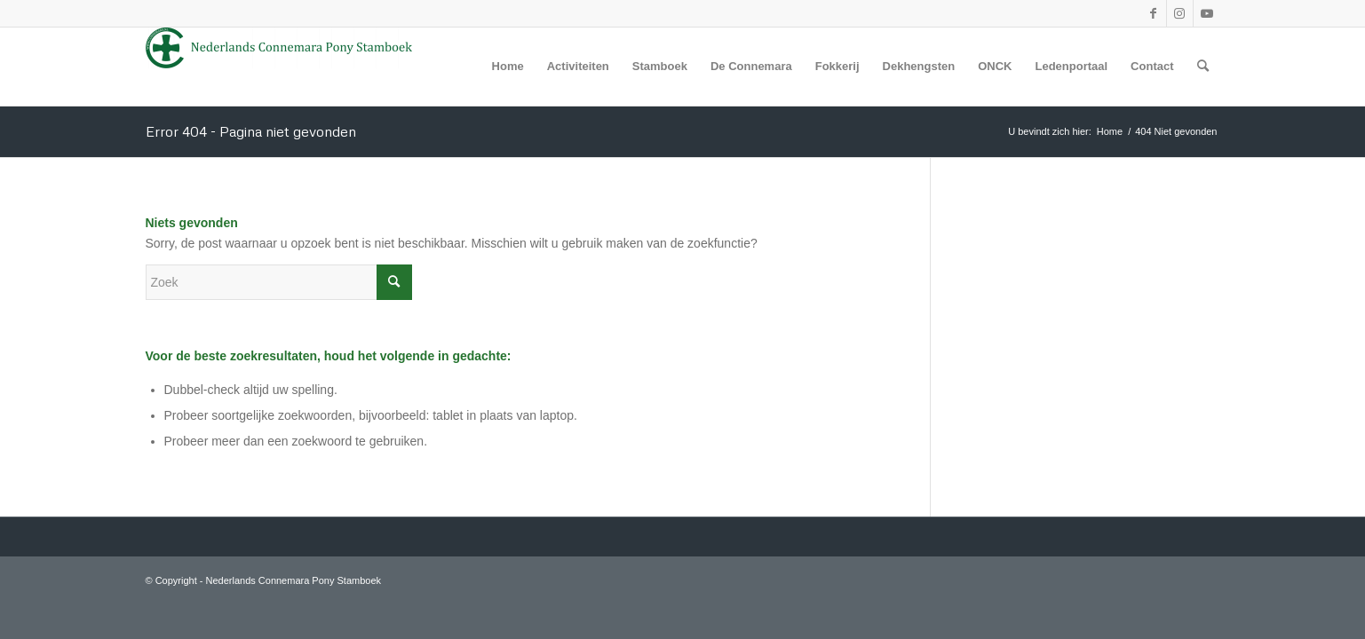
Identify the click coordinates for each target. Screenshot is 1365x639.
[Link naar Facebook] (1153, 13)
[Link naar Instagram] (1180, 13)
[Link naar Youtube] (1207, 13)
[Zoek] (1203, 67)
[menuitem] (508, 67)
